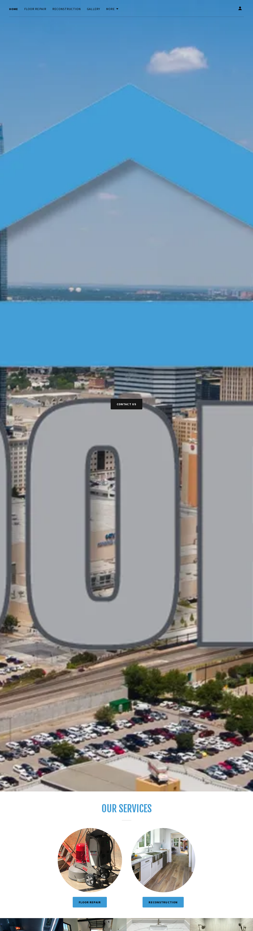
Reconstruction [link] (66, 9)
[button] (112, 9)
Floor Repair (90, 902)
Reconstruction (163, 902)
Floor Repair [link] (35, 9)
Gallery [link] (93, 9)
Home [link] (13, 9)
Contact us (126, 404)
